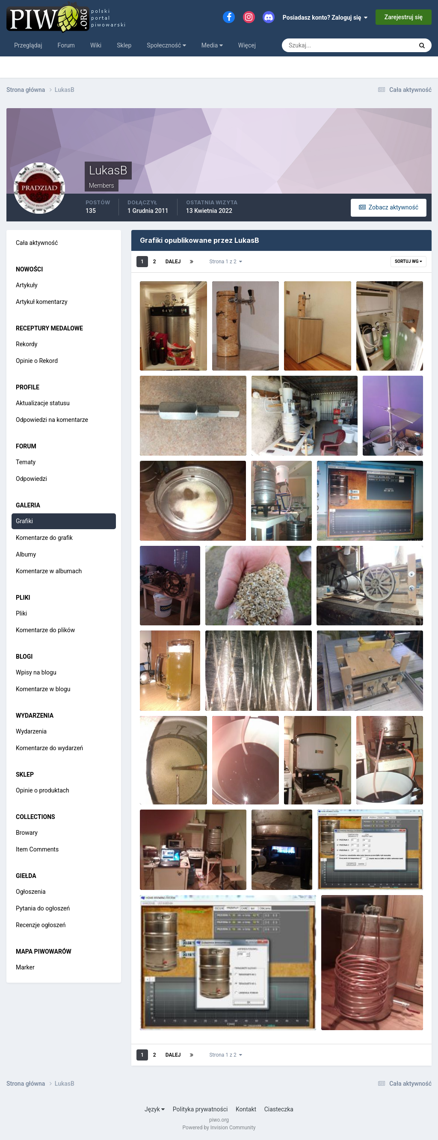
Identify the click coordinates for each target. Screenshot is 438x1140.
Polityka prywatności (200, 1109)
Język (155, 1109)
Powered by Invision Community (219, 1128)
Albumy (26, 554)
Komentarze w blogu (43, 689)
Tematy (26, 462)
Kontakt (246, 1109)
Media (212, 45)
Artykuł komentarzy (42, 301)
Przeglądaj (28, 45)
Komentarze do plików (45, 630)
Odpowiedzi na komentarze (52, 419)
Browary (27, 832)
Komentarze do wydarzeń (49, 748)
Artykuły (27, 285)
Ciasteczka (278, 1109)
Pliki (21, 613)
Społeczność (166, 45)
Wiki (95, 45)
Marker (25, 967)
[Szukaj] (315, 45)
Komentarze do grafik (44, 537)
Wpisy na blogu (36, 672)
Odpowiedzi (31, 478)
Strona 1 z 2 (225, 262)
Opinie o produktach (42, 790)
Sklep (124, 45)
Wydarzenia (31, 731)
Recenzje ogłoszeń (41, 925)
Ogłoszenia (31, 891)
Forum (66, 45)
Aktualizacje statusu (43, 403)
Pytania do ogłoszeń (43, 908)
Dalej (173, 262)
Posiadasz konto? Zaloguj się (325, 17)
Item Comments (37, 849)
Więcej (247, 45)
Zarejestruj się (404, 17)
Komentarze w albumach (49, 571)
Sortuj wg (408, 261)
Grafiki (24, 521)
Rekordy (26, 344)
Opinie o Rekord (37, 360)
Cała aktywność (37, 242)
